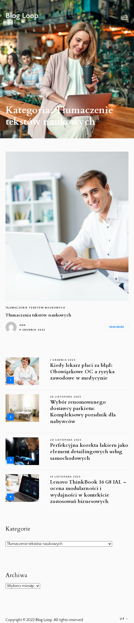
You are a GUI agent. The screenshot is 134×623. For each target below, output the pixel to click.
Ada (22, 325)
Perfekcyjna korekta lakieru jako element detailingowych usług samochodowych (89, 452)
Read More (116, 327)
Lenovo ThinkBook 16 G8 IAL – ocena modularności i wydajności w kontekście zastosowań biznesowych (88, 492)
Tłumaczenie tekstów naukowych (36, 307)
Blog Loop (22, 15)
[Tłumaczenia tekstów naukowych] (67, 226)
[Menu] (125, 18)
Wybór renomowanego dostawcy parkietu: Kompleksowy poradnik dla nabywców (83, 412)
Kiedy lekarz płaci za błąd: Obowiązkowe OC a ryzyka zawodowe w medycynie (82, 372)
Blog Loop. (44, 620)
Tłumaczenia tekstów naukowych (38, 315)
